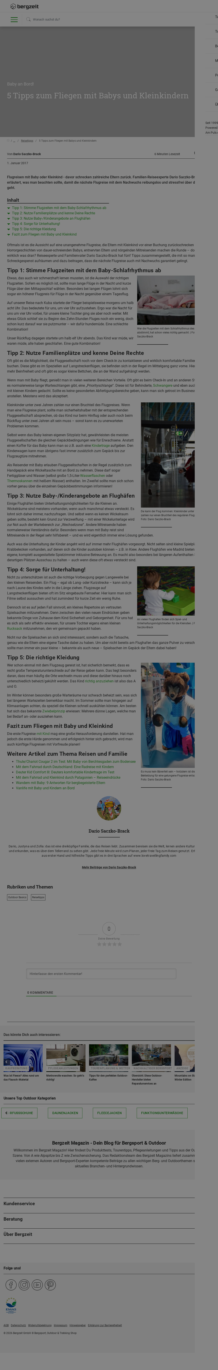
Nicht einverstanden (65, 48)
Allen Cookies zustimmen (152, 48)
